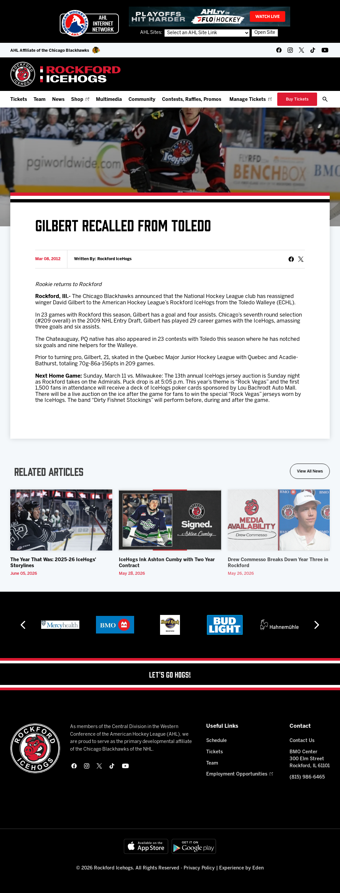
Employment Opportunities (239, 774)
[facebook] (279, 50)
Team (39, 100)
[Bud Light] (224, 625)
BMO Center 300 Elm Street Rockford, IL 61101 (310, 759)
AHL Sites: (151, 33)
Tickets (18, 100)
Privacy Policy (199, 868)
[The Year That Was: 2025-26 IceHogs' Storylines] (61, 520)
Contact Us (302, 741)
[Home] (65, 74)
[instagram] (290, 50)
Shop (80, 100)
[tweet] (301, 259)
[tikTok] (313, 50)
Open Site (264, 33)
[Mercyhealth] (60, 625)
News (58, 100)
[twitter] (301, 50)
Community (141, 100)
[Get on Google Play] (194, 846)
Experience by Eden (241, 868)
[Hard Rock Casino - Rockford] (170, 625)
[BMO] (115, 625)
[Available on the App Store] (146, 846)
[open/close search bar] (325, 99)
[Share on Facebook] (291, 259)
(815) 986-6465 (307, 777)
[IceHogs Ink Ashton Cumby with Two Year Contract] (170, 520)
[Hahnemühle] (279, 625)
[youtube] (325, 50)
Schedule (216, 741)
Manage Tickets (250, 100)
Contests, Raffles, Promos (191, 100)
